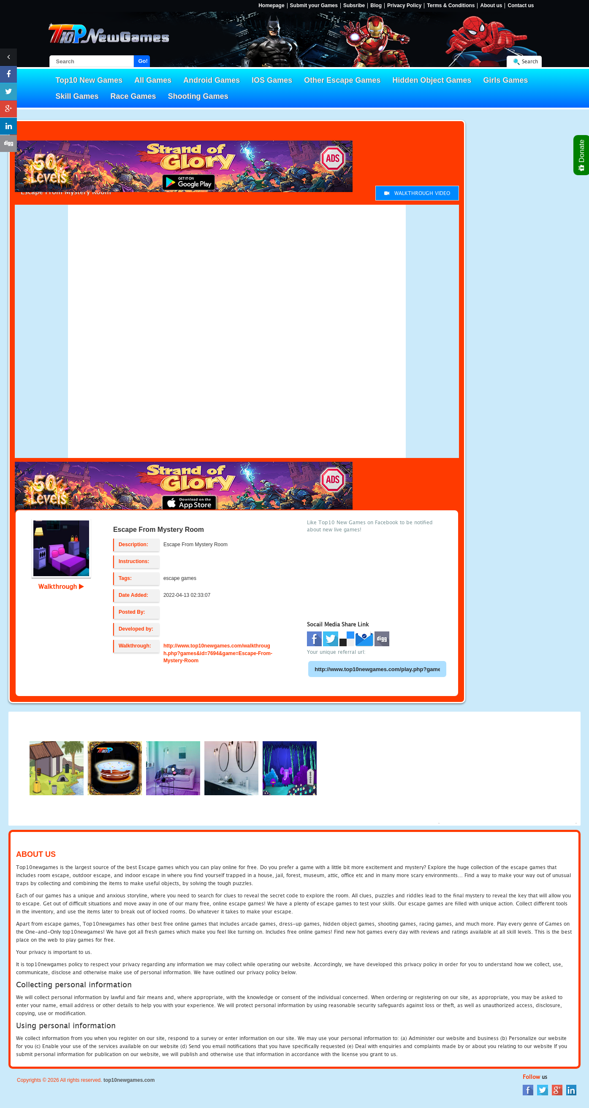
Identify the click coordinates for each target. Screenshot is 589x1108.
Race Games (133, 96)
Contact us (521, 5)
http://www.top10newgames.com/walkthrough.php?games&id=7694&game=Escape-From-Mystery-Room (217, 653)
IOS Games (272, 80)
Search (530, 61)
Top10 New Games (89, 80)
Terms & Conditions (451, 5)
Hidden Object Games (431, 80)
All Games (152, 80)
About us (491, 5)
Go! (143, 61)
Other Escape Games (342, 80)
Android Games (211, 80)
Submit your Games (314, 5)
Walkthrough (61, 586)
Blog (376, 5)
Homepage (271, 5)
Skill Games (77, 96)
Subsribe (354, 5)
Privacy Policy (404, 5)
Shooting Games (198, 96)
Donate (582, 155)
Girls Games (505, 80)
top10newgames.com (129, 1080)
